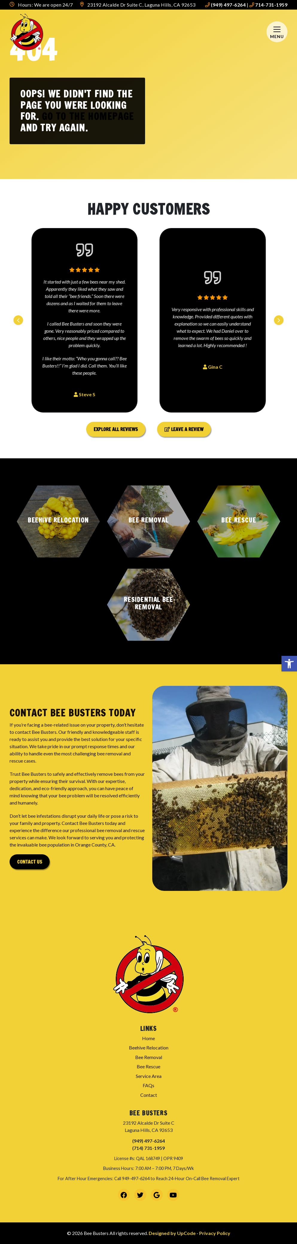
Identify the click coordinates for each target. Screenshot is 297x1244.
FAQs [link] (148, 1085)
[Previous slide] (18, 320)
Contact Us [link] (29, 862)
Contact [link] (148, 1095)
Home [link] (148, 1038)
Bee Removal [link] (148, 1057)
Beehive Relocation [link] (148, 1047)
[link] (289, 663)
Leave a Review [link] (184, 429)
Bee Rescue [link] (148, 1066)
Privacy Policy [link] (214, 1233)
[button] (58, 521)
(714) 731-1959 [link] (148, 1148)
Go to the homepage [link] (88, 116)
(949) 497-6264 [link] (225, 4)
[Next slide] (279, 320)
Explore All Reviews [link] (116, 429)
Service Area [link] (149, 1076)
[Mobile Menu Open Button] (276, 31)
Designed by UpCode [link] (173, 1233)
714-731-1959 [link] (268, 4)
